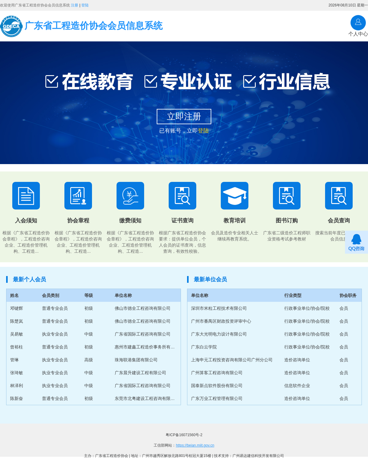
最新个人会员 (29, 279)
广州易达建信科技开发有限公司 (258, 456)
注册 (74, 5)
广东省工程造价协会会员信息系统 (81, 26)
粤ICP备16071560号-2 (184, 435)
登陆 (85, 5)
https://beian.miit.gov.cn (195, 445)
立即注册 (184, 116)
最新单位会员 (210, 279)
